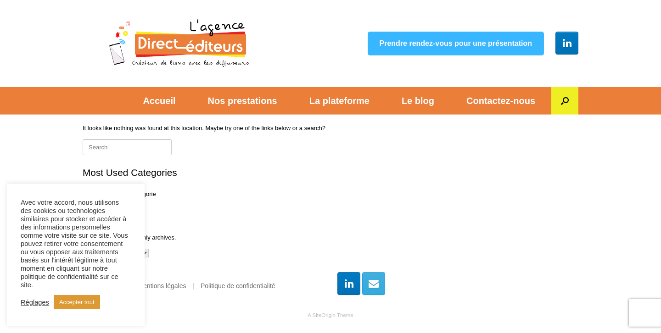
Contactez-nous (500, 101)
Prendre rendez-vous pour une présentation (456, 43)
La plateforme (339, 101)
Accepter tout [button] (77, 302)
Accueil (159, 101)
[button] (564, 101)
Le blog (418, 101)
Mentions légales (162, 285)
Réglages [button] (35, 302)
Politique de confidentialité (238, 285)
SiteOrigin (324, 315)
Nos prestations (242, 101)
